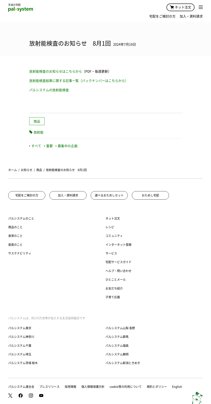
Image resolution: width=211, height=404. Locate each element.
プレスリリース (49, 386)
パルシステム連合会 (21, 386)
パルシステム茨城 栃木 (23, 362)
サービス (111, 253)
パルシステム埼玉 (19, 354)
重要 (48, 146)
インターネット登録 (118, 244)
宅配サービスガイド (118, 262)
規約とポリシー (157, 386)
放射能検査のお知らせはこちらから (55, 71)
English (177, 386)
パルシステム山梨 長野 (120, 328)
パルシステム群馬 (117, 336)
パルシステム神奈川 (21, 336)
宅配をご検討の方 (162, 16)
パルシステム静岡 (117, 354)
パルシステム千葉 (19, 345)
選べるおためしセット (109, 195)
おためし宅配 (150, 195)
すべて (35, 146)
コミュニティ (114, 235)
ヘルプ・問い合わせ (118, 270)
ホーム (12, 169)
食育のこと (15, 235)
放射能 (38, 132)
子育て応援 (113, 297)
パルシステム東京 (19, 328)
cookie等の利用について (126, 386)
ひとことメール (116, 279)
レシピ (110, 227)
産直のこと (15, 244)
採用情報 (70, 386)
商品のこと (15, 227)
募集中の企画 (66, 146)
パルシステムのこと (21, 218)
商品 (37, 121)
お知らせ (26, 169)
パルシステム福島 (117, 345)
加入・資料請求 (191, 16)
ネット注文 (180, 7)
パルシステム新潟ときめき (123, 362)
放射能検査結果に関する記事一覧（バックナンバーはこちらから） (78, 80)
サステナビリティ (19, 253)
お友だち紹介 (114, 288)
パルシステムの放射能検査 (49, 90)
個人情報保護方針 (92, 386)
